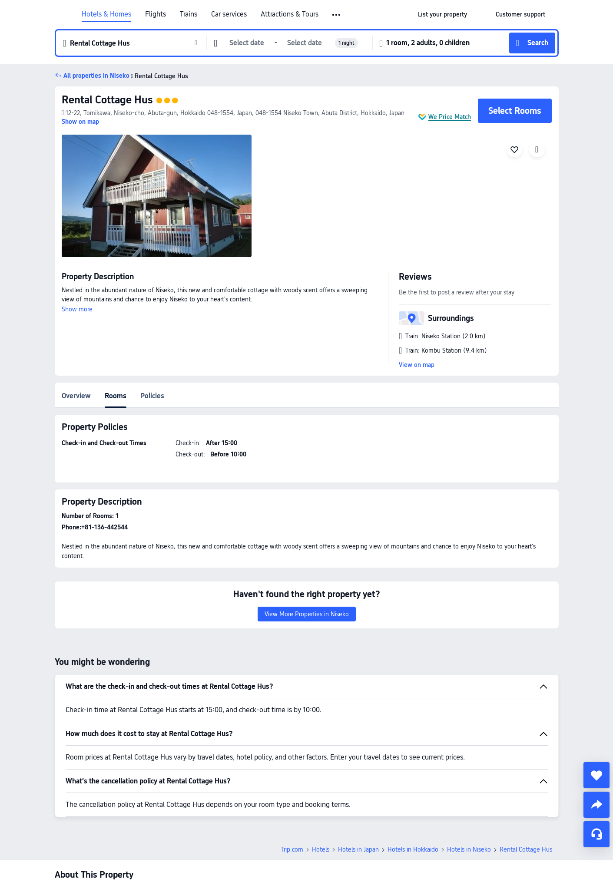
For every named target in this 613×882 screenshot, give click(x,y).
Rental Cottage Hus (107, 99)
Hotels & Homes (106, 14)
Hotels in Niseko (469, 788)
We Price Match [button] (449, 116)
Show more (77, 309)
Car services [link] (229, 14)
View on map (416, 364)
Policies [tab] (152, 396)
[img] (157, 196)
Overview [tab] (76, 396)
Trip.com (292, 788)
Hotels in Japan (358, 788)
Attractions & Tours (289, 14)
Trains (188, 14)
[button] (336, 14)
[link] (442, 14)
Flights (155, 14)
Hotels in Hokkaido (413, 788)
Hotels (320, 788)
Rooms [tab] (115, 396)
